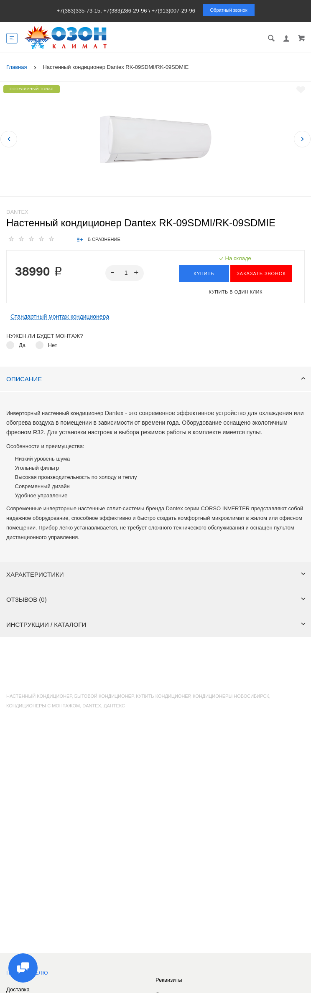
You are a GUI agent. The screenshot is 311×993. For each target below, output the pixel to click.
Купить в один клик (235, 291)
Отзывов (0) (156, 599)
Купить (204, 273)
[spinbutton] (125, 273)
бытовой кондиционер (104, 696)
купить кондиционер (163, 696)
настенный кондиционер (39, 696)
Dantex (17, 212)
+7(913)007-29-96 (173, 11)
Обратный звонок (228, 10)
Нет (52, 345)
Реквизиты (169, 980)
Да (22, 345)
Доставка (18, 989)
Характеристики (156, 574)
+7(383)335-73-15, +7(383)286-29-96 (101, 11)
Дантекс (114, 705)
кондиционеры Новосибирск (231, 696)
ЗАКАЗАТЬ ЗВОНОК (261, 273)
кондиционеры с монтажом (43, 705)
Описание (156, 379)
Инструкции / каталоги (156, 624)
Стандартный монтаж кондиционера (59, 317)
